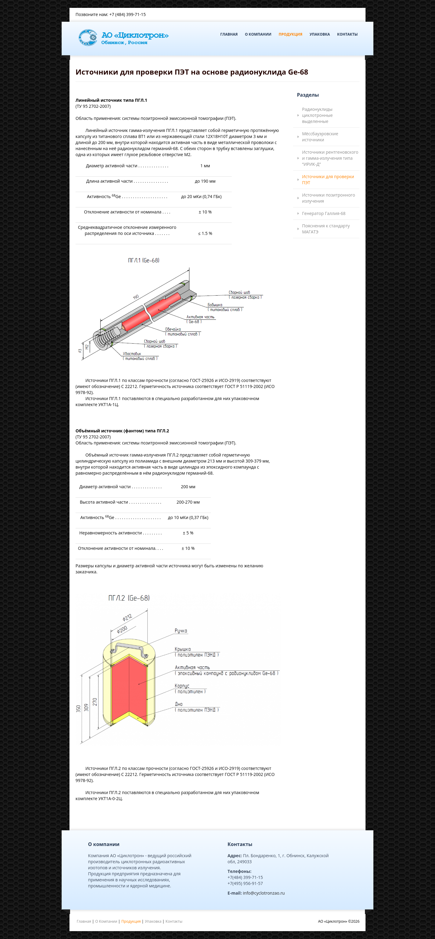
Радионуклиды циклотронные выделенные (317, 115)
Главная (228, 34)
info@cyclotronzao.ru (264, 893)
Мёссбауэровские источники (320, 137)
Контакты (347, 34)
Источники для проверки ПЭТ (328, 179)
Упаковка (320, 34)
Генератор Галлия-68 (324, 213)
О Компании (258, 34)
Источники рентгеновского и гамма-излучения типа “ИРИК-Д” (330, 158)
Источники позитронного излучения (328, 198)
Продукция (290, 34)
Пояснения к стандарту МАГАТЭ (326, 229)
